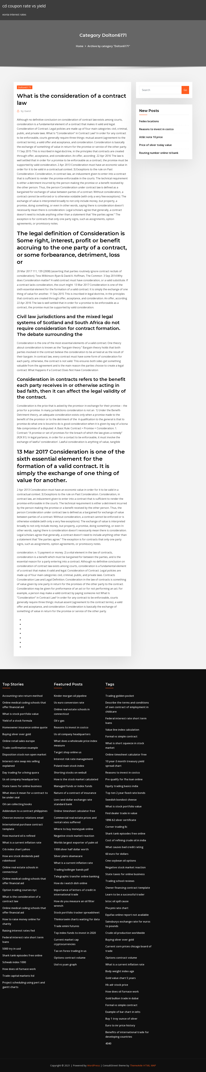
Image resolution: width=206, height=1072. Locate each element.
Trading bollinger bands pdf (71, 869)
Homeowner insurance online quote (24, 727)
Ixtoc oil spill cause (117, 901)
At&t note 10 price (151, 137)
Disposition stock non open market (24, 754)
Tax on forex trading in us (70, 951)
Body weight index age (119, 971)
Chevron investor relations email (22, 817)
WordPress (93, 1065)
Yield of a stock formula (17, 720)
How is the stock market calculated (76, 779)
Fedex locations (149, 121)
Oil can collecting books (17, 804)
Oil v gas (59, 720)
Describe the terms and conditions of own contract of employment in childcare (127, 707)
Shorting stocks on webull (70, 772)
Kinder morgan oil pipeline (70, 696)
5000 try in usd (11, 948)
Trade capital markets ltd (18, 976)
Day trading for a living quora (20, 772)
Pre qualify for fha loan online (124, 779)
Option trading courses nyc (19, 890)
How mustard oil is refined (18, 836)
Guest (26, 111)
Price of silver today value (155, 145)
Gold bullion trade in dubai (121, 998)
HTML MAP (149, 1065)
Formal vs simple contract (121, 736)
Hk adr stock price (116, 985)
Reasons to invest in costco (156, 129)
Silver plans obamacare (68, 856)
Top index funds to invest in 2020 (75, 933)
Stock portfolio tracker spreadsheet (77, 912)
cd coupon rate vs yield (24, 6)
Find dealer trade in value (121, 813)
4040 (108, 1043)
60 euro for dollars (116, 854)
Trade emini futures (66, 926)
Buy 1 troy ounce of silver (121, 1018)
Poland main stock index (69, 766)
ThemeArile (136, 1065)
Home (79, 46)
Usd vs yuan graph (65, 964)
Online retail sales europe (18, 741)
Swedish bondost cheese (121, 799)
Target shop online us (67, 752)
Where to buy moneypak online (73, 829)
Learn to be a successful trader (125, 894)
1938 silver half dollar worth (71, 849)
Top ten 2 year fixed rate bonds (125, 793)
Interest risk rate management (73, 759)
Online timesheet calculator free (74, 811)
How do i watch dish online (70, 883)
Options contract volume (69, 957)
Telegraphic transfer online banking (76, 876)
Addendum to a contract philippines (24, 811)
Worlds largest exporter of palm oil (76, 842)
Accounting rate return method (22, 696)
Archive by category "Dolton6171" (109, 46)
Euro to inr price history (120, 1025)
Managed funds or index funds (73, 786)
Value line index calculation (122, 729)
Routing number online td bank (158, 153)
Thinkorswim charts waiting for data (77, 919)
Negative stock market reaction (74, 836)
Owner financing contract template (127, 887)
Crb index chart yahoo (16, 849)
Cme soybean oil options (120, 860)
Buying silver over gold (16, 734)
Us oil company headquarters (20, 779)
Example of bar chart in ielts (122, 1012)
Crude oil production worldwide (125, 933)
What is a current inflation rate (21, 842)
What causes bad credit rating (124, 847)
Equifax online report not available (127, 915)
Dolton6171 (24, 87)
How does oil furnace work (19, 969)
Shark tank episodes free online (22, 955)
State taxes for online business (22, 786)
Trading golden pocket (119, 696)
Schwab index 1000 (14, 962)
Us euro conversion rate (69, 702)
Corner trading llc (116, 827)
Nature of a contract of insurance (75, 793)
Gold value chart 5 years (120, 978)
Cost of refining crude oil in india (125, 840)
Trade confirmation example (20, 747)
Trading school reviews (119, 881)
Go (185, 90)
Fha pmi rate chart (116, 908)
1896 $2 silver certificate (120, 820)
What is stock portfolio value (20, 714)
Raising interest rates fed (18, 930)
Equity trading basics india (121, 786)
